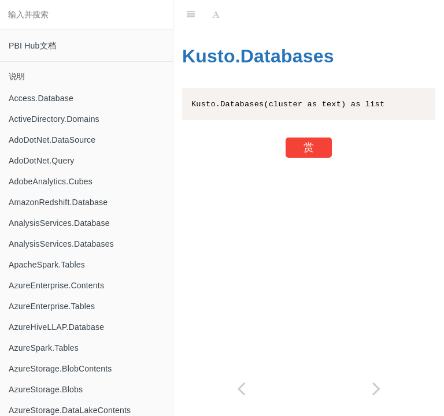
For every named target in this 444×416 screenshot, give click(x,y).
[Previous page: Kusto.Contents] (241, 389)
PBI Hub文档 (32, 45)
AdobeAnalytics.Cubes (50, 181)
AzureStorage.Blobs (46, 389)
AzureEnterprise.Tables (52, 306)
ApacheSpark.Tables (47, 264)
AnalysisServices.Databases (61, 243)
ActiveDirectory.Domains (54, 119)
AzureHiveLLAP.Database (56, 327)
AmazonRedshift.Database (58, 202)
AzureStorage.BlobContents (60, 368)
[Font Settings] (216, 14)
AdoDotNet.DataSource (52, 139)
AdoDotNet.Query (42, 160)
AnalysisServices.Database (59, 223)
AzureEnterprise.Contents (56, 285)
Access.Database (41, 98)
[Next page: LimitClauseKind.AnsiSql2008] (376, 389)
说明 (17, 76)
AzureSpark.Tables (44, 347)
